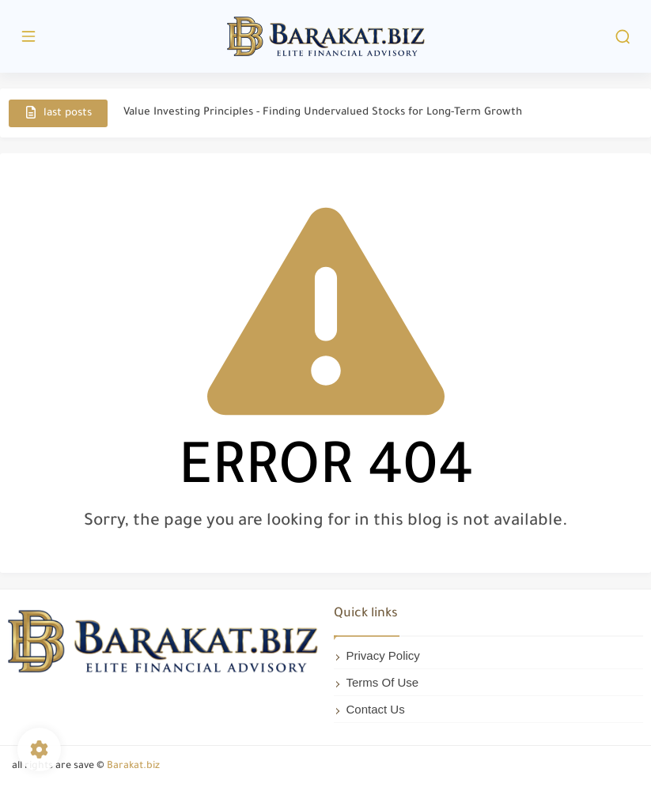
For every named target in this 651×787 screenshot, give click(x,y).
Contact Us (375, 709)
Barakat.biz (133, 766)
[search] (622, 36)
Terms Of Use (382, 682)
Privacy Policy (383, 655)
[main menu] (28, 36)
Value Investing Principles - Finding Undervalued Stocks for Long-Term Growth (322, 113)
